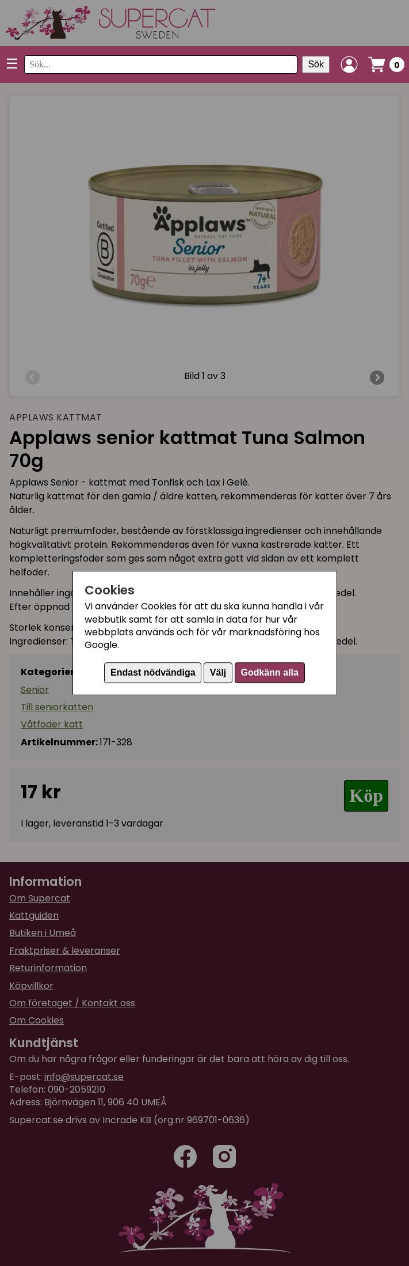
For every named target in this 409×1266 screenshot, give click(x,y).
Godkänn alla (269, 672)
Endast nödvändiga (153, 672)
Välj (218, 672)
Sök (316, 64)
